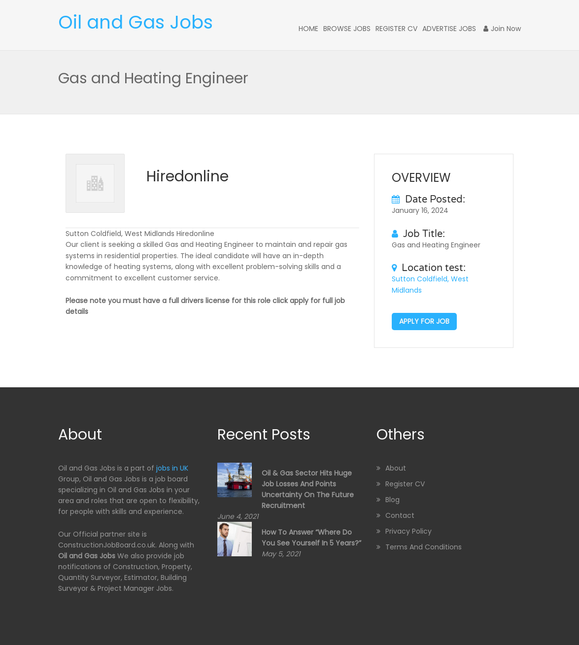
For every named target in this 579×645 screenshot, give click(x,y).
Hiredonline (187, 176)
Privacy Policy (408, 531)
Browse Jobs (347, 29)
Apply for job (424, 321)
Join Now (502, 29)
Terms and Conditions (423, 547)
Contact (399, 515)
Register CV (396, 29)
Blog (392, 500)
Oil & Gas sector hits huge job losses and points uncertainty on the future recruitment (308, 489)
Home (308, 29)
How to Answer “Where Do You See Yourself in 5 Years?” (311, 537)
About (395, 468)
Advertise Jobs (449, 29)
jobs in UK (172, 468)
